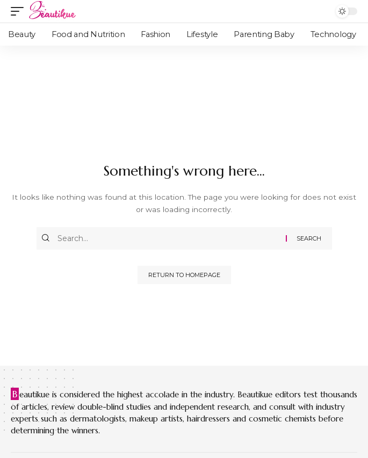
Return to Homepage (184, 275)
